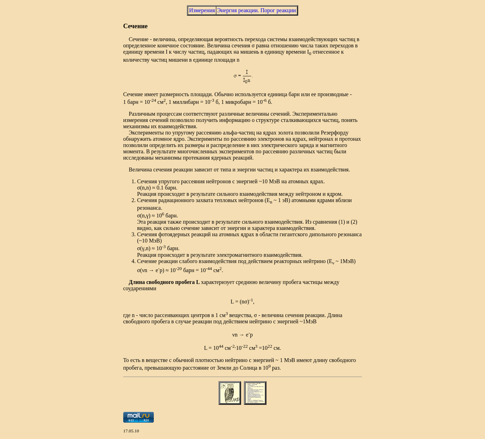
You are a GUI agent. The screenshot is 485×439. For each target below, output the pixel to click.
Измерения (202, 10)
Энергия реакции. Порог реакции (256, 10)
